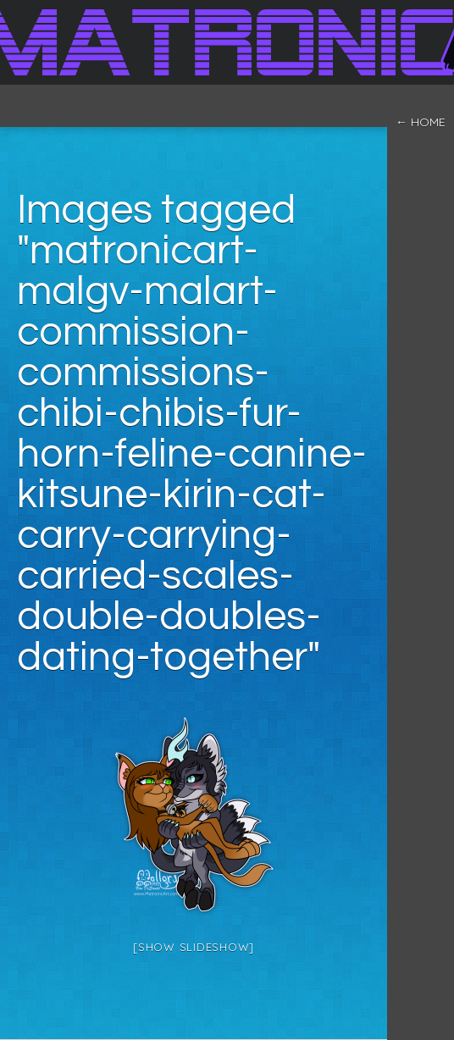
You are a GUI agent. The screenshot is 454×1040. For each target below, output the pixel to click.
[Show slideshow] (193, 947)
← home (421, 122)
